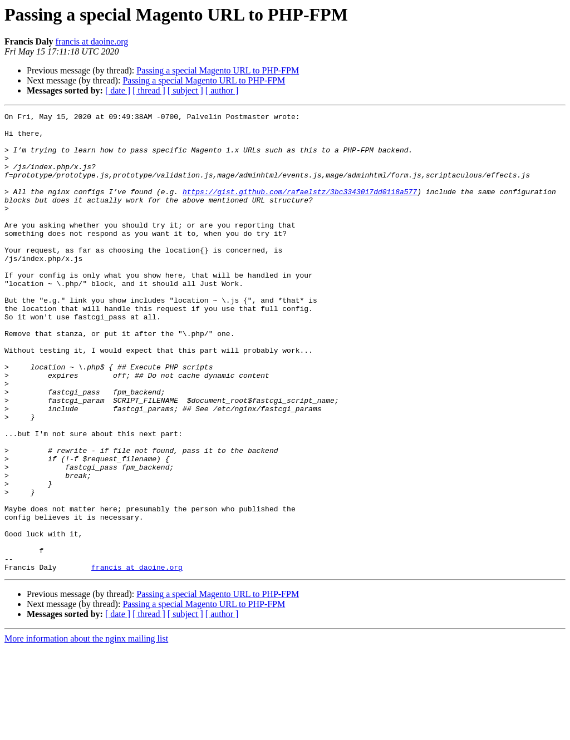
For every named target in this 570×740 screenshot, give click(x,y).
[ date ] (117, 90)
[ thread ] (148, 90)
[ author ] (222, 90)
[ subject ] (185, 90)
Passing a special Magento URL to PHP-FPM (217, 70)
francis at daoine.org (92, 41)
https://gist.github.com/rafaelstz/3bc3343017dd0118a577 (300, 208)
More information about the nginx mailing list (86, 730)
